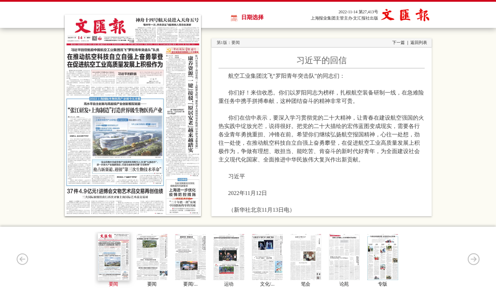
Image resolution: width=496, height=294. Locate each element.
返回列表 (418, 42)
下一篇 (398, 42)
